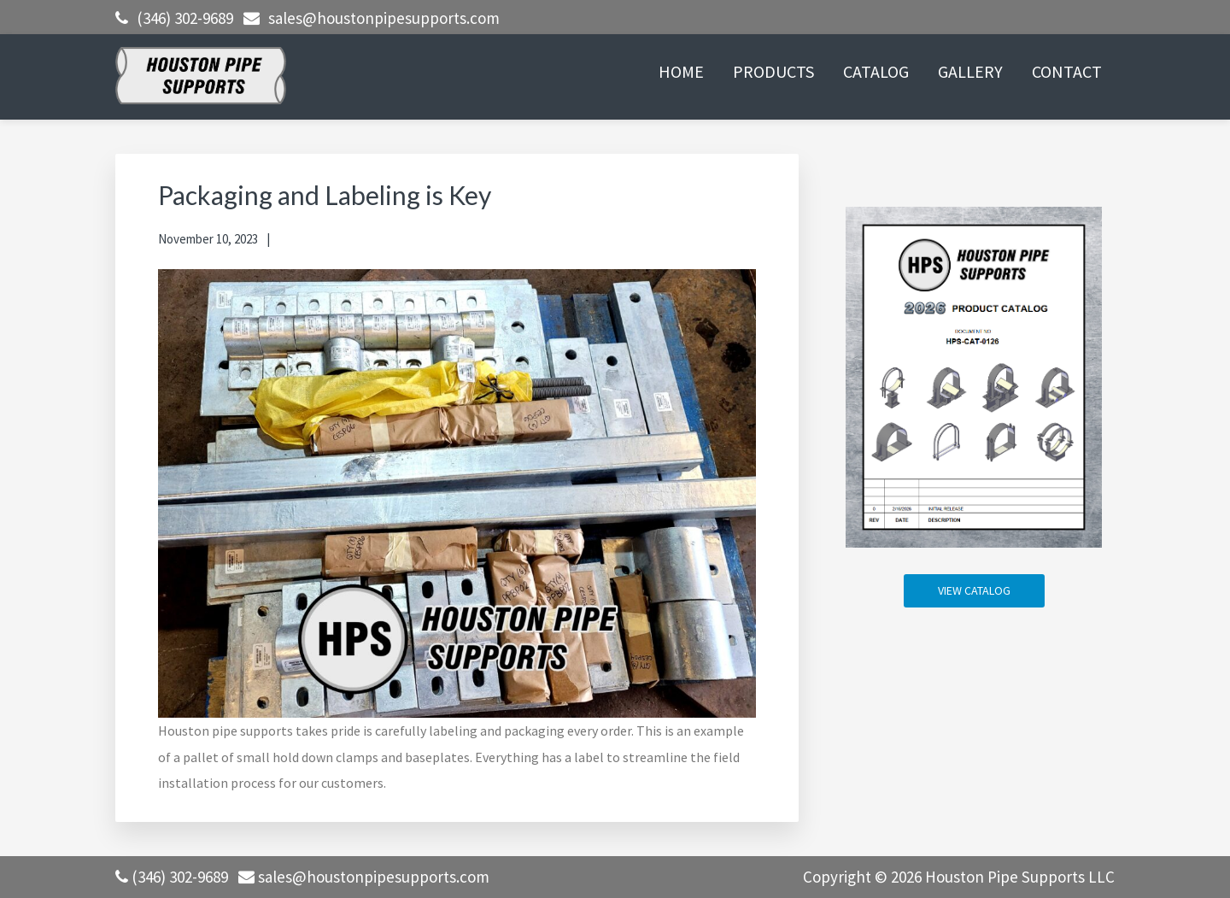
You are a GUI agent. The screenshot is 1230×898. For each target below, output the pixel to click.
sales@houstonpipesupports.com (384, 18)
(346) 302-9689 (185, 18)
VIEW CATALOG (974, 590)
